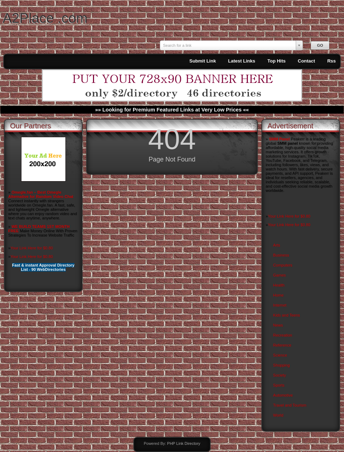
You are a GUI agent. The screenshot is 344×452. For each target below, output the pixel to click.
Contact (306, 61)
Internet (279, 305)
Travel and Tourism (289, 405)
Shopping (281, 365)
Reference (282, 345)
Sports (279, 385)
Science (280, 355)
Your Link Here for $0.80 (31, 248)
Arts (276, 245)
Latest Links (241, 61)
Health (279, 285)
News (278, 325)
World (278, 415)
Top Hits (276, 61)
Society (279, 375)
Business (281, 255)
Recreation (282, 335)
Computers (283, 265)
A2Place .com (45, 18)
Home (278, 295)
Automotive (283, 395)
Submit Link (202, 61)
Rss (331, 61)
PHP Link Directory (183, 443)
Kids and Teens (286, 315)
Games (279, 275)
